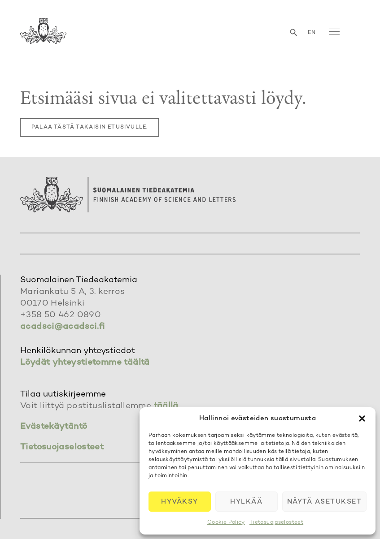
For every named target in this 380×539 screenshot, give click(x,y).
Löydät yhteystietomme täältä (85, 362)
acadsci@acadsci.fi (62, 327)
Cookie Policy (226, 523)
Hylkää (246, 501)
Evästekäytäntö (53, 426)
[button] (362, 418)
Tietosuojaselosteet (276, 523)
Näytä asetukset (324, 501)
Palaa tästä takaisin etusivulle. (89, 127)
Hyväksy (179, 501)
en (312, 33)
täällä (166, 406)
